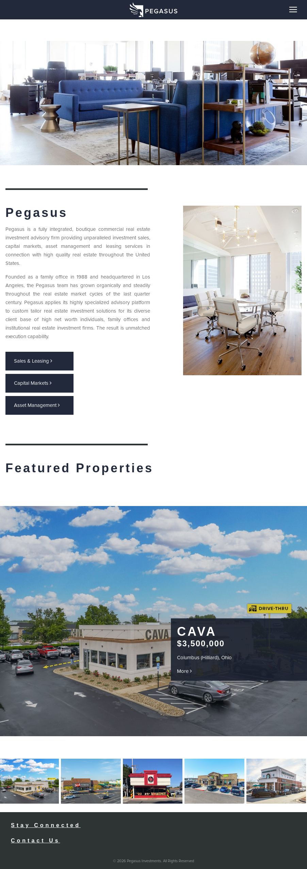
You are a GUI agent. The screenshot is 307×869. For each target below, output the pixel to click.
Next (141, 716)
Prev (134, 716)
